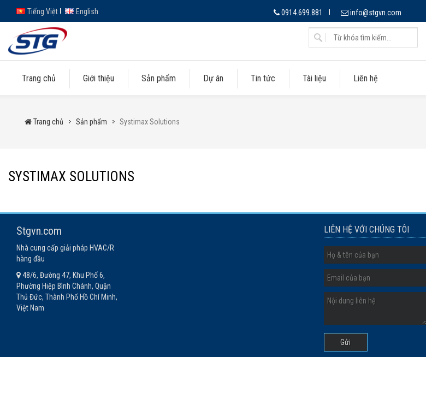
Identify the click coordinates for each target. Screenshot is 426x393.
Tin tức (263, 78)
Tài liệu (314, 78)
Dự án (213, 78)
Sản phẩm (158, 78)
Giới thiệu (98, 78)
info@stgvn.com (371, 12)
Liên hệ (365, 78)
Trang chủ (39, 78)
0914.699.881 (298, 12)
